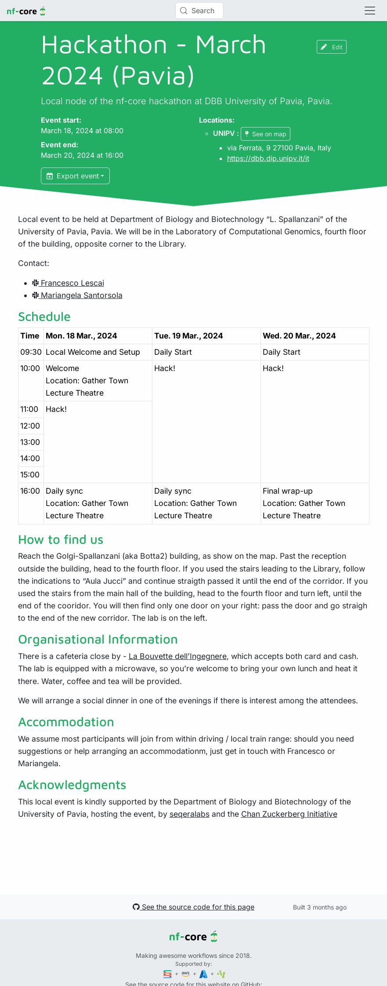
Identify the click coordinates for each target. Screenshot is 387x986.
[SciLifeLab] (221, 973)
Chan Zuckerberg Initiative (289, 814)
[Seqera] (168, 973)
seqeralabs (190, 814)
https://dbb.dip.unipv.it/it (268, 158)
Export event (73, 175)
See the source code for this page (193, 906)
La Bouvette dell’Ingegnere (178, 656)
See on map (265, 134)
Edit (332, 47)
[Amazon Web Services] (186, 973)
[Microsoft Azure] (204, 973)
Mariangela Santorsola (77, 295)
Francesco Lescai (68, 282)
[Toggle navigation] (370, 10)
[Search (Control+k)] (199, 10)
